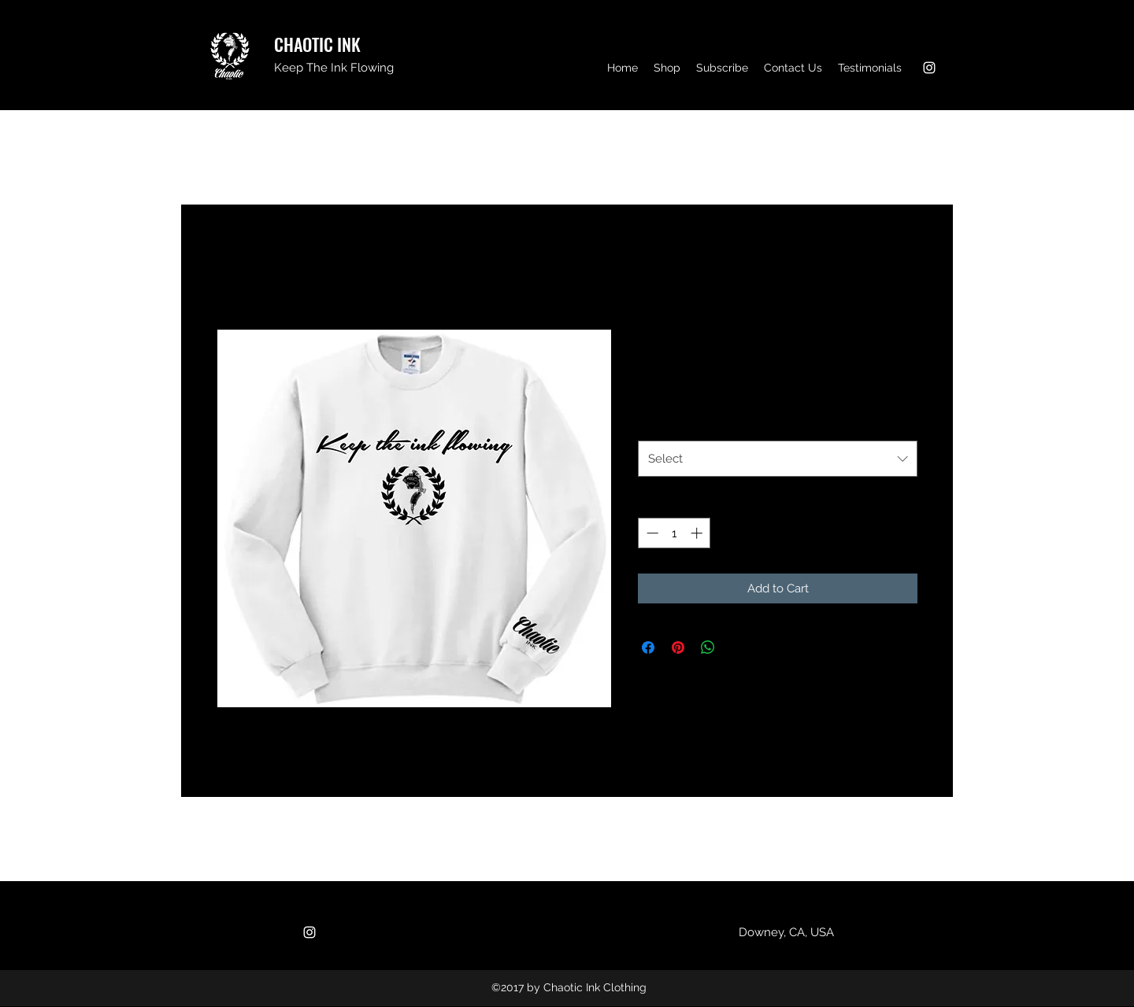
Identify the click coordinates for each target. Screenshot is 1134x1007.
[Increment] (698, 533)
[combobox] (777, 459)
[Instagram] (929, 68)
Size (652, 423)
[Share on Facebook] (648, 647)
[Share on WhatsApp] (708, 647)
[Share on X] (737, 647)
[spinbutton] (674, 533)
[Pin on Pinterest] (678, 647)
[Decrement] (651, 533)
